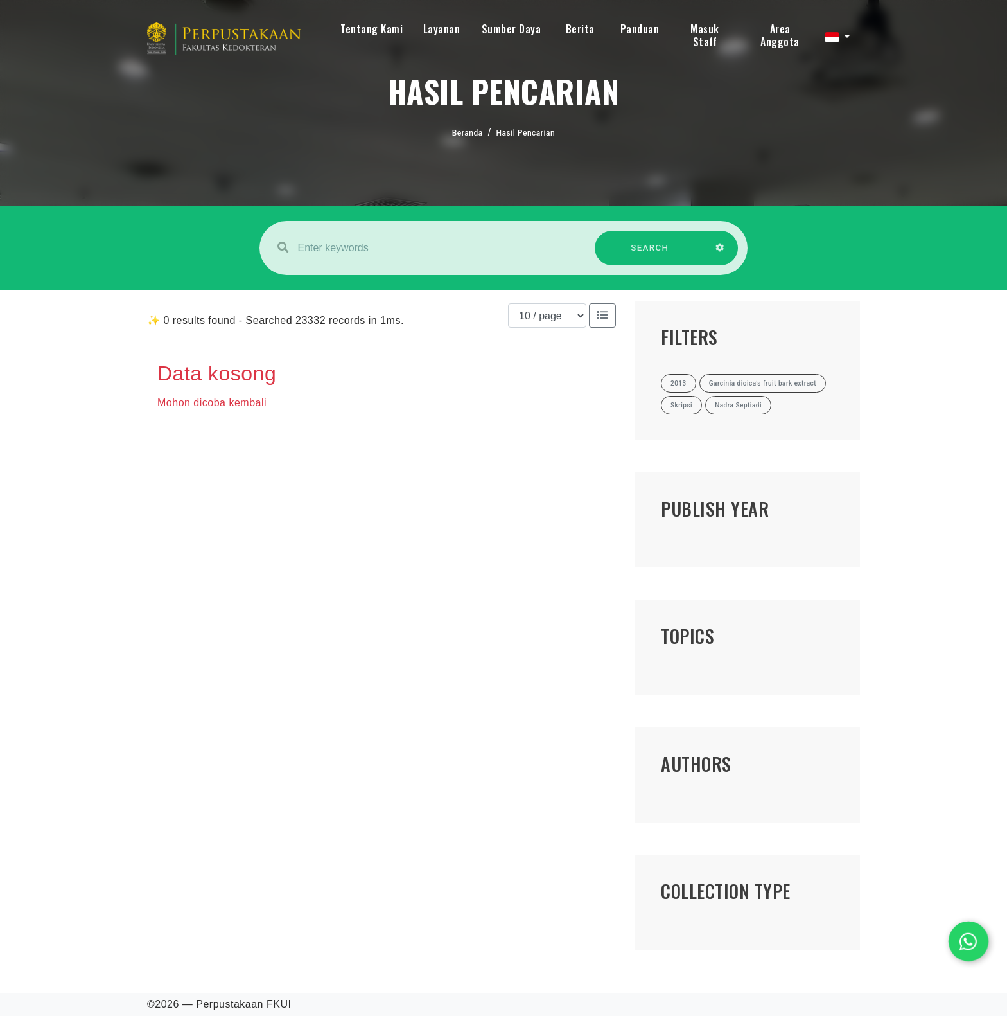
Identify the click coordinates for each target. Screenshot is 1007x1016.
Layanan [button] (441, 29)
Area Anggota (780, 35)
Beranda (467, 133)
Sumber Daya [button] (511, 29)
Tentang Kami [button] (371, 29)
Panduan (640, 29)
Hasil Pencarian (526, 133)
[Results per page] (547, 315)
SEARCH (650, 254)
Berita (580, 29)
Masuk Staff (704, 35)
